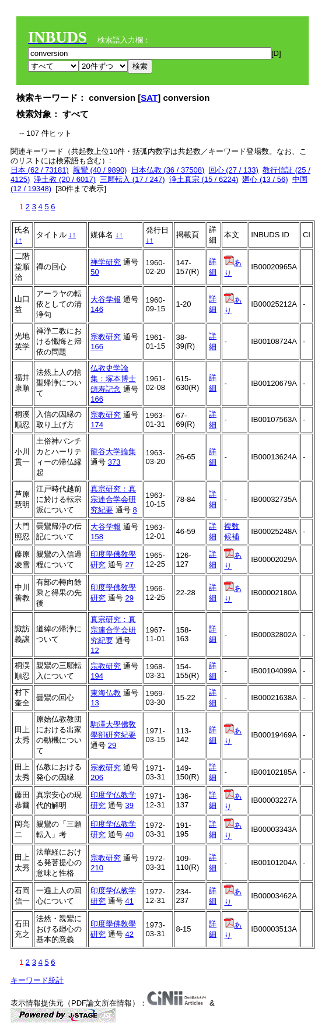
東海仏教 (105, 692)
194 (96, 676)
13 (94, 702)
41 (129, 901)
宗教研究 (105, 336)
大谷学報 (105, 299)
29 (129, 597)
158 (96, 536)
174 (96, 424)
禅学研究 (105, 262)
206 (96, 777)
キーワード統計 (37, 980)
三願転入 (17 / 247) (132, 179)
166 (96, 346)
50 (94, 272)
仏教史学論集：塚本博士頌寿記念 (113, 378)
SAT (149, 98)
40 (129, 834)
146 (96, 309)
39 (129, 805)
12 (94, 650)
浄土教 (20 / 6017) (65, 179)
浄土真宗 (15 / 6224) (204, 179)
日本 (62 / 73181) (40, 170)
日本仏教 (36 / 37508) (168, 170)
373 (114, 462)
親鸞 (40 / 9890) (100, 170)
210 (96, 867)
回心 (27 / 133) (233, 170)
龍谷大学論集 (113, 451)
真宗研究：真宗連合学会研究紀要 (113, 499)
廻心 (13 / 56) (265, 179)
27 (129, 564)
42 (129, 934)
